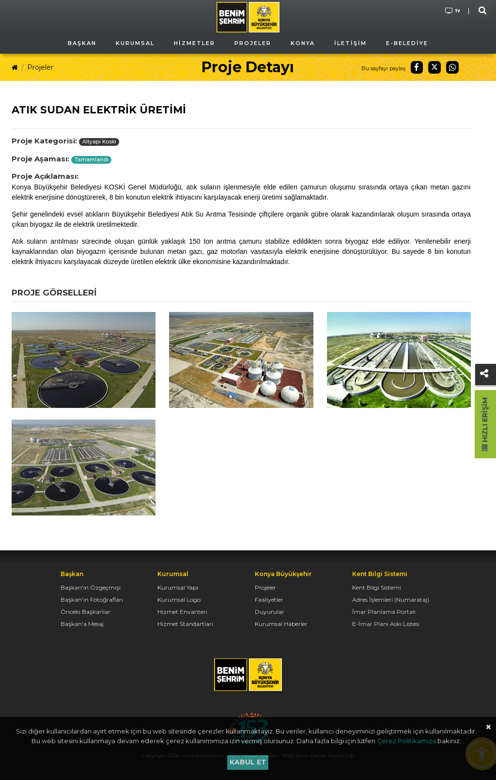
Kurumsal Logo (179, 599)
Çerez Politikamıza (406, 741)
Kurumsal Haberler (281, 623)
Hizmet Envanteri (182, 611)
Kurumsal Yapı (177, 587)
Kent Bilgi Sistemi (376, 587)
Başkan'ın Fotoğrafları (92, 599)
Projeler (40, 67)
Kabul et (248, 762)
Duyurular (269, 611)
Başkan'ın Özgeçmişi (91, 587)
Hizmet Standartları (185, 623)
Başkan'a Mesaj (82, 623)
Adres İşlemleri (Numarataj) (390, 599)
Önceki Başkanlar (85, 611)
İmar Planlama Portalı (384, 611)
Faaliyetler (269, 599)
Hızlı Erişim (484, 424)
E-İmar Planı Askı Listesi (385, 623)
